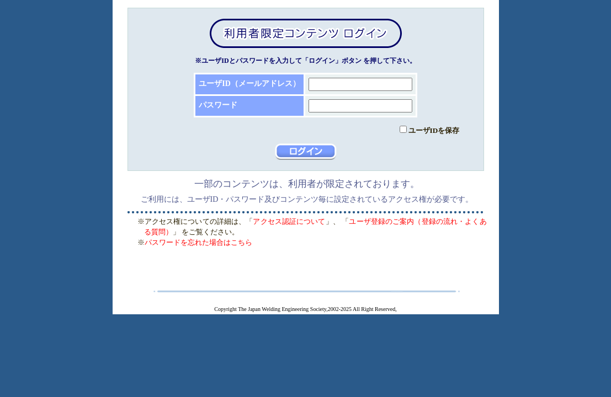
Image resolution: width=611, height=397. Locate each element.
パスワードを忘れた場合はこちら (198, 242)
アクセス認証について (289, 221)
